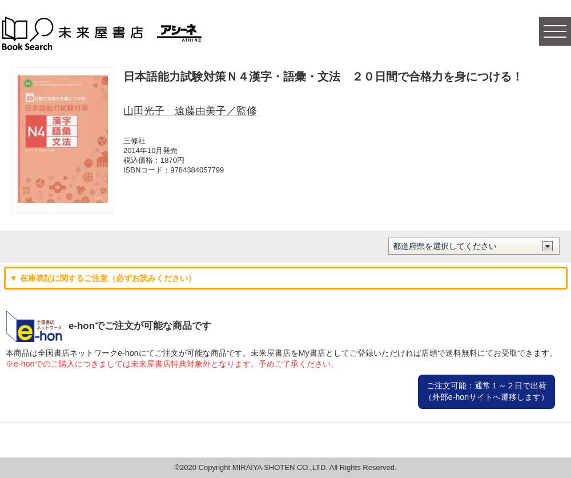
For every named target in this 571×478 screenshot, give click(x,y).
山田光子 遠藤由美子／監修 (190, 111)
